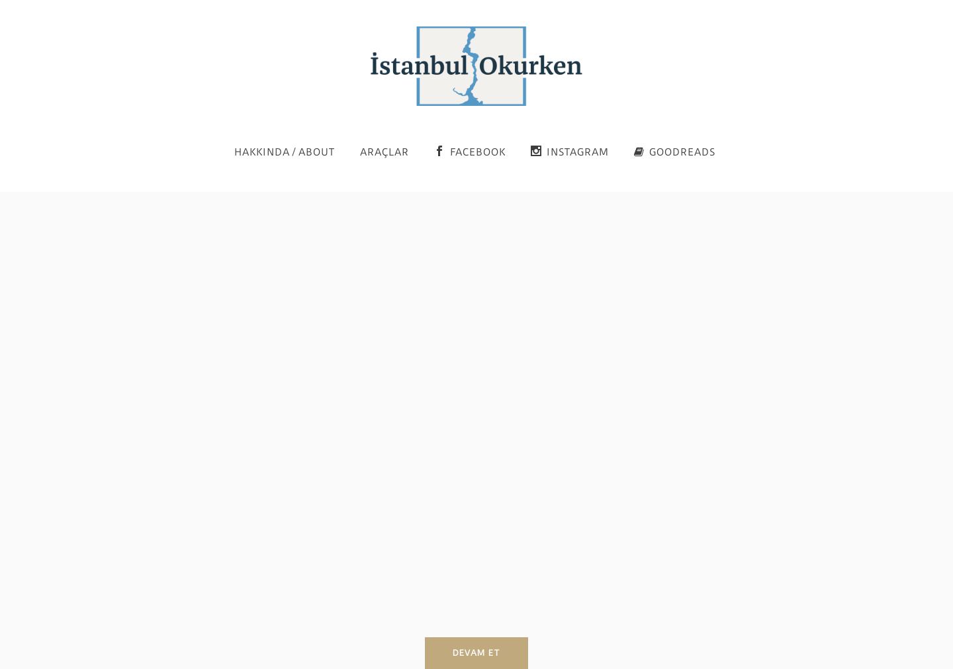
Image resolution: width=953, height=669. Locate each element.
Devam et (476, 653)
